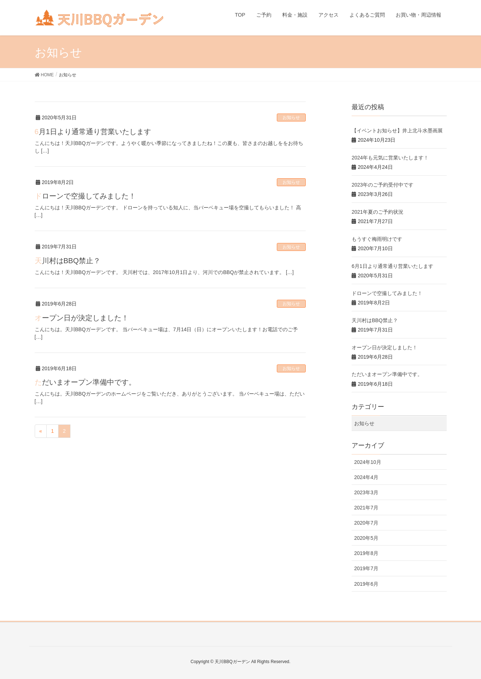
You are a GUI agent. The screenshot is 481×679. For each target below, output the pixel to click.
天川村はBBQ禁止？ (67, 261)
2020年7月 (366, 523)
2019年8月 (366, 553)
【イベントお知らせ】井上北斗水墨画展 (397, 130)
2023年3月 (366, 492)
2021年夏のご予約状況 (377, 212)
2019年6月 (366, 584)
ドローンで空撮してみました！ (85, 196)
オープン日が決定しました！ (82, 318)
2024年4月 (366, 477)
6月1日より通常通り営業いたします (93, 132)
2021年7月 (366, 508)
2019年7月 (366, 568)
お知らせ (291, 117)
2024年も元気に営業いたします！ (390, 158)
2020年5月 (366, 538)
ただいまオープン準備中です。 (85, 382)
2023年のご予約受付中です (382, 185)
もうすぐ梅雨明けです (377, 239)
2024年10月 (367, 462)
